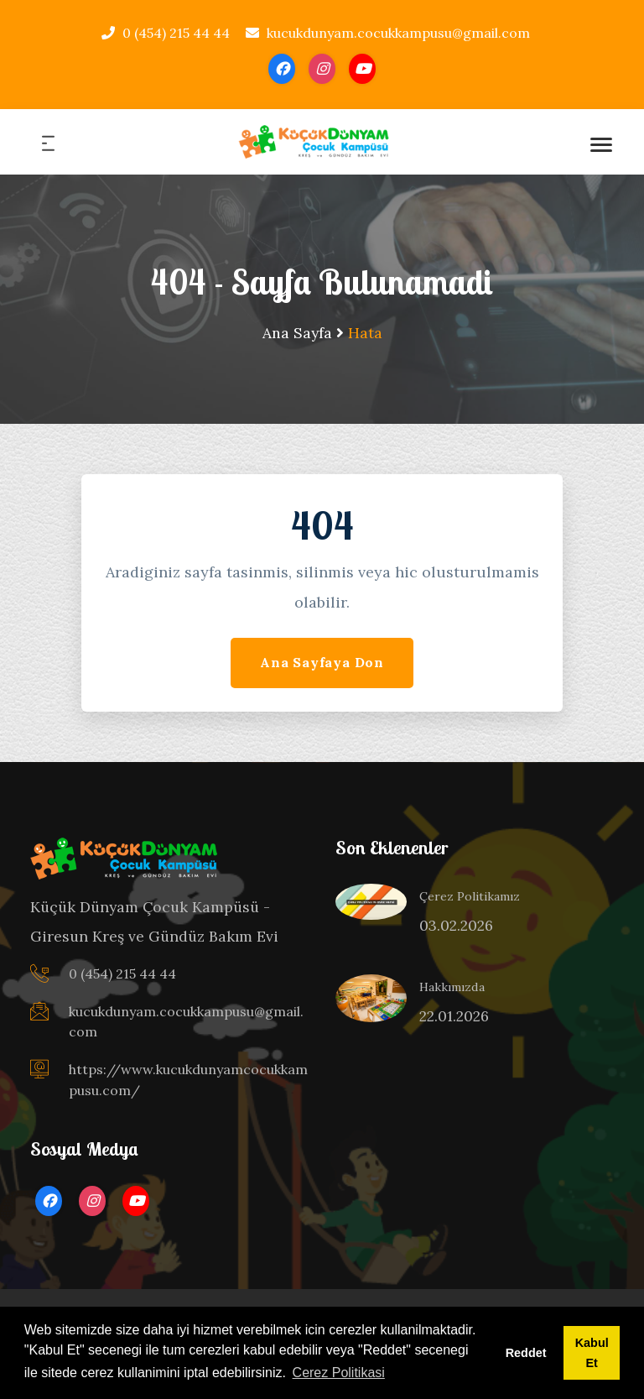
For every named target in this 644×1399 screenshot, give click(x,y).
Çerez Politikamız (469, 896)
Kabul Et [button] (592, 1353)
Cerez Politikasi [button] (339, 1372)
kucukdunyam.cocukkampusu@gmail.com (388, 32)
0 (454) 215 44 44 (165, 32)
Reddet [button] (526, 1353)
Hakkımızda (452, 986)
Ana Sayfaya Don (322, 662)
